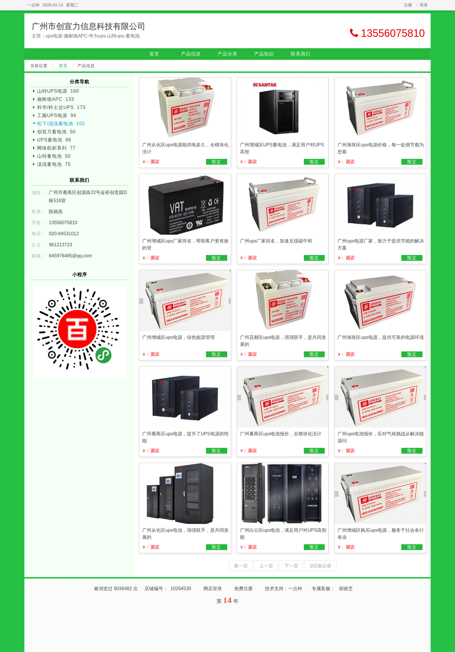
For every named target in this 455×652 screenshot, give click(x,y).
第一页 (241, 565)
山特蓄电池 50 (54, 156)
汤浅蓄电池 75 (54, 164)
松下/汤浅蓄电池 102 (61, 123)
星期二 (72, 5)
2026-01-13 (52, 5)
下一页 (291, 565)
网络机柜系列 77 (56, 148)
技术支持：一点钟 (283, 588)
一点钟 (33, 5)
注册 (408, 5)
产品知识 (264, 53)
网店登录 (212, 588)
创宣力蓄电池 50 (56, 131)
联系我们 (300, 53)
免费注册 (243, 588)
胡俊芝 (346, 588)
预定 (216, 161)
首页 (154, 53)
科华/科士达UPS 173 (61, 107)
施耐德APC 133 (55, 99)
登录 (424, 5)
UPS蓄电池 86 (54, 139)
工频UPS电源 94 (56, 115)
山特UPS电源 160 (58, 91)
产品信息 (191, 53)
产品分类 (227, 53)
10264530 (181, 588)
